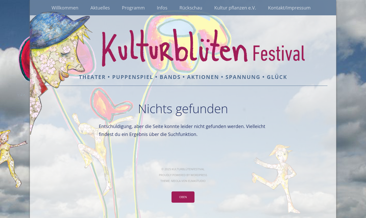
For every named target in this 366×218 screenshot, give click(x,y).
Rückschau (190, 8)
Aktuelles (100, 8)
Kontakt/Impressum (289, 8)
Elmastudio (196, 181)
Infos (162, 8)
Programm (133, 8)
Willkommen (65, 8)
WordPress (198, 175)
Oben (183, 197)
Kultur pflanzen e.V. (235, 8)
